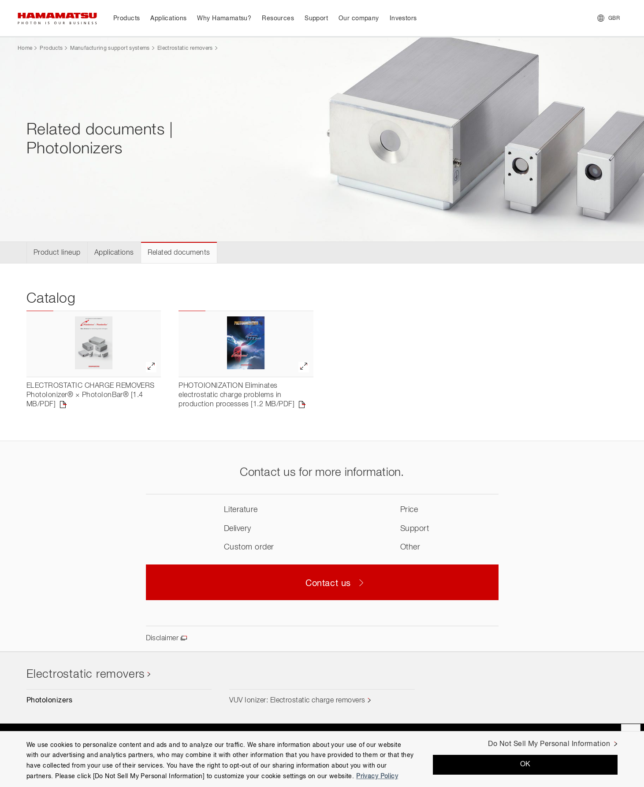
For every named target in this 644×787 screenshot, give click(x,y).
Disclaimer (162, 638)
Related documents (179, 252)
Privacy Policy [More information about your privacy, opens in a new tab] (377, 776)
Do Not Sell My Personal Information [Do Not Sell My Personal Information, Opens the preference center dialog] (549, 744)
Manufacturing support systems (109, 48)
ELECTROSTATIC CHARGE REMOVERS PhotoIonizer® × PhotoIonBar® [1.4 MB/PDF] (90, 395)
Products (51, 48)
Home (25, 48)
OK (525, 764)
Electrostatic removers (185, 48)
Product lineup (57, 252)
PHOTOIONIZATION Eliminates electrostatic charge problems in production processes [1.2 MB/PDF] (236, 395)
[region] (322, 759)
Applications (114, 252)
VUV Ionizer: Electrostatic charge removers (297, 700)
